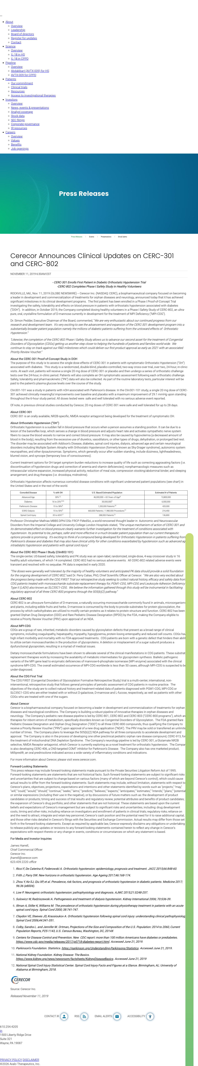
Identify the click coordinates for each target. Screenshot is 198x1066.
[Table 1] (99, 504)
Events (91, 237)
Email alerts (122, 237)
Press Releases (76, 237)
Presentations (106, 237)
